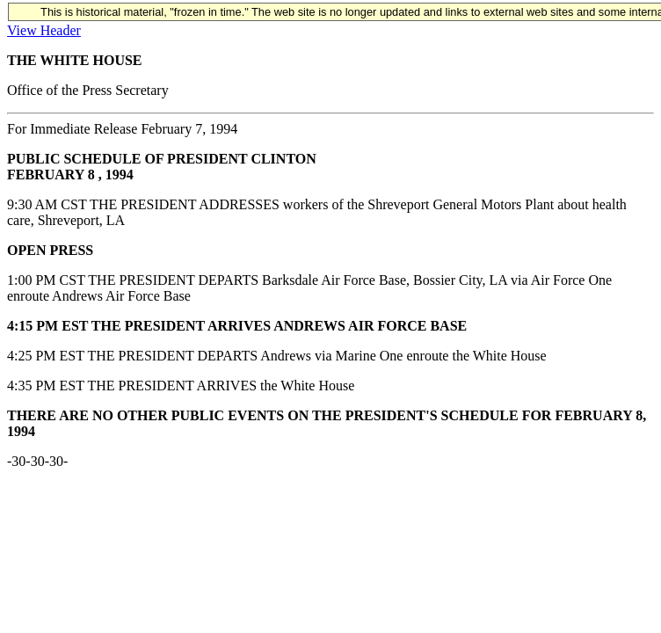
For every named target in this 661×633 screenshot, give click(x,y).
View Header (44, 30)
